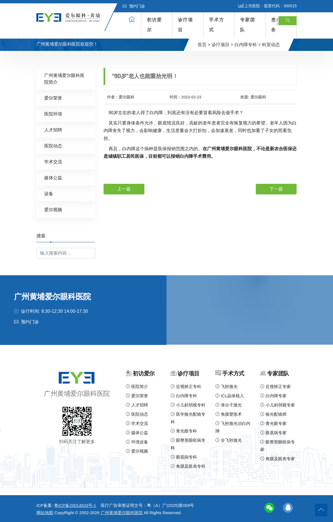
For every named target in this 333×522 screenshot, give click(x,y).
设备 (48, 193)
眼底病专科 (184, 457)
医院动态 (53, 146)
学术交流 (53, 161)
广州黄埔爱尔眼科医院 (122, 512)
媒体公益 (53, 177)
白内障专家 (273, 395)
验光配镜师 (273, 414)
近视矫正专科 (186, 386)
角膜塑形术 (228, 414)
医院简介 (137, 386)
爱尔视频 (53, 209)
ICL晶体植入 (229, 395)
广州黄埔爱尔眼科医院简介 (64, 78)
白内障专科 (245, 44)
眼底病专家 (273, 432)
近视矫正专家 (275, 386)
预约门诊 (134, 6)
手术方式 (216, 24)
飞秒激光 (226, 386)
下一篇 (276, 189)
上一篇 (124, 189)
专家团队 (247, 24)
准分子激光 (228, 405)
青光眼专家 (273, 423)
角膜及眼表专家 (277, 458)
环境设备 (137, 441)
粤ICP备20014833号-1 (75, 505)
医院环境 (53, 114)
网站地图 (44, 512)
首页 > (204, 44)
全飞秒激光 (228, 440)
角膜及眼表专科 (188, 466)
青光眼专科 (184, 431)
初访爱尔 (154, 24)
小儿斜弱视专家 (277, 405)
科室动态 (271, 44)
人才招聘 (53, 130)
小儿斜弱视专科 (188, 405)
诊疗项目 (185, 24)
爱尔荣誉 (53, 98)
